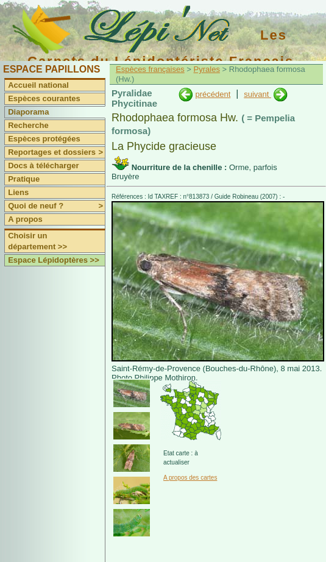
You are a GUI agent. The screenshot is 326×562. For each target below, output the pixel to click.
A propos (25, 219)
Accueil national (38, 85)
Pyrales (207, 69)
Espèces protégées (44, 138)
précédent (212, 94)
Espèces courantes (44, 98)
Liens (18, 192)
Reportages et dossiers (56, 152)
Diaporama (28, 111)
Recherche (28, 125)
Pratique (24, 178)
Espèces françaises (150, 69)
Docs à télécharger (43, 165)
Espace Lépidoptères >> (53, 260)
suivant (257, 94)
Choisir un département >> (37, 241)
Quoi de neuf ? (56, 206)
